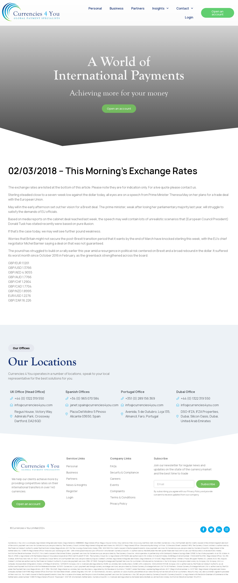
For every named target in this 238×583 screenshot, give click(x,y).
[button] (21, 348)
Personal (95, 8)
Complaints (117, 491)
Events (114, 485)
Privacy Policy (118, 503)
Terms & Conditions (123, 497)
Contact (184, 8)
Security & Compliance (124, 472)
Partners (137, 8)
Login (189, 17)
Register (72, 491)
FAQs (113, 466)
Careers (115, 478)
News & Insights (76, 485)
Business (116, 8)
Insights (160, 8)
